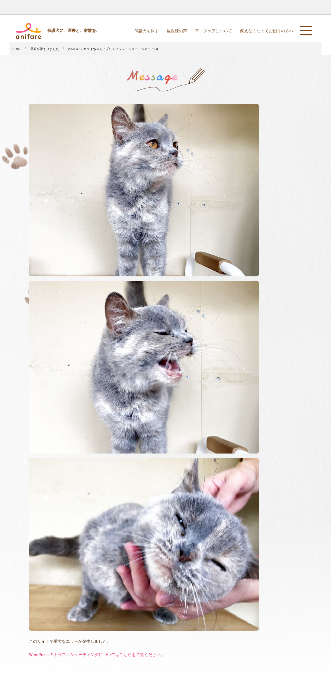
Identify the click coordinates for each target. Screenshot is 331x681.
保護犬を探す (146, 31)
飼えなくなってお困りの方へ (266, 31)
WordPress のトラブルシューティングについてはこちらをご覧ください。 (97, 655)
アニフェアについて (213, 31)
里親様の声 (177, 31)
